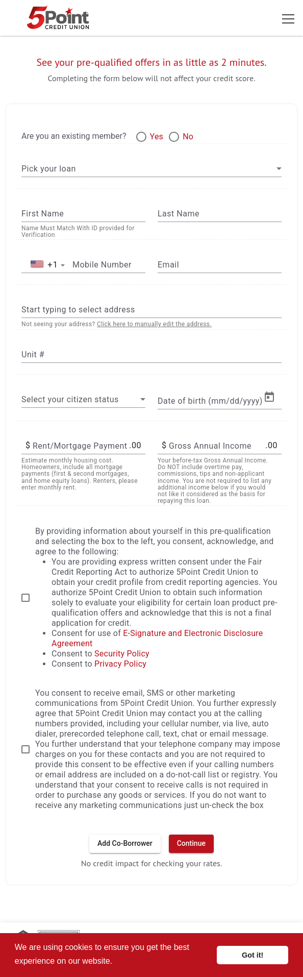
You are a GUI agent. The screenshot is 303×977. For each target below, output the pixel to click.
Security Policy (121, 653)
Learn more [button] (137, 961)
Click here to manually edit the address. (154, 324)
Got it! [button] (252, 955)
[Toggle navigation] (288, 18)
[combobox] (151, 168)
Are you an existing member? (74, 136)
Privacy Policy (120, 664)
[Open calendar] (269, 397)
